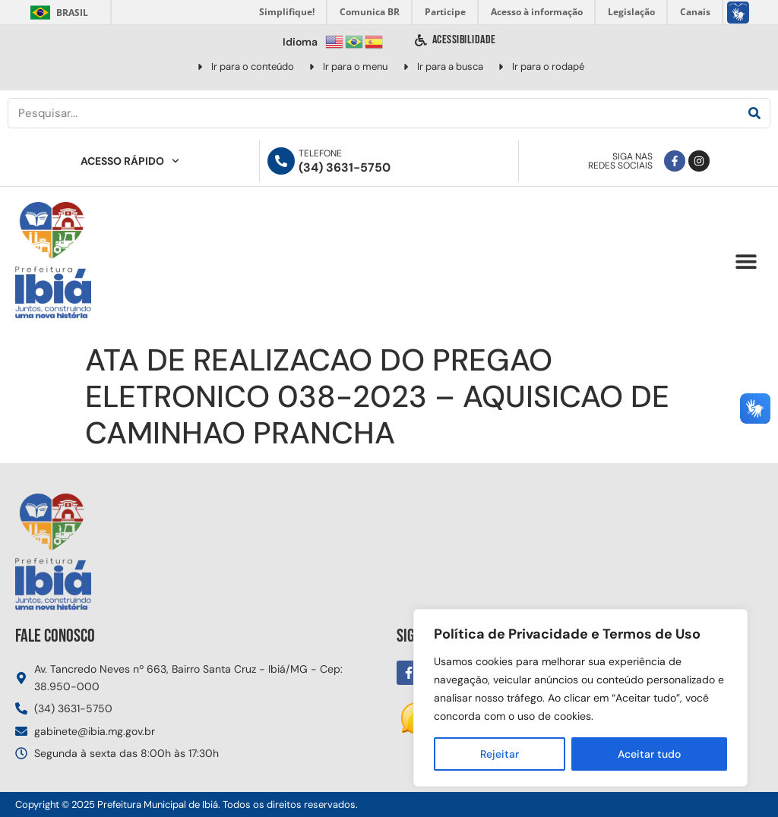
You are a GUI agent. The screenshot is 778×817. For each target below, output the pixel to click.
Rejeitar (499, 754)
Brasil (56, 12)
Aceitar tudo (649, 754)
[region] (580, 698)
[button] (746, 261)
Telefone (320, 153)
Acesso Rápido (130, 161)
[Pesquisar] (754, 113)
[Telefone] (281, 161)
